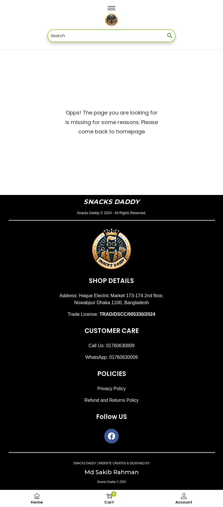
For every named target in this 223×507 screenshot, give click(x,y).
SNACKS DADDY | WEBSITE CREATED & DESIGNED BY (111, 463)
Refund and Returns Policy (111, 400)
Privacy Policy (111, 388)
